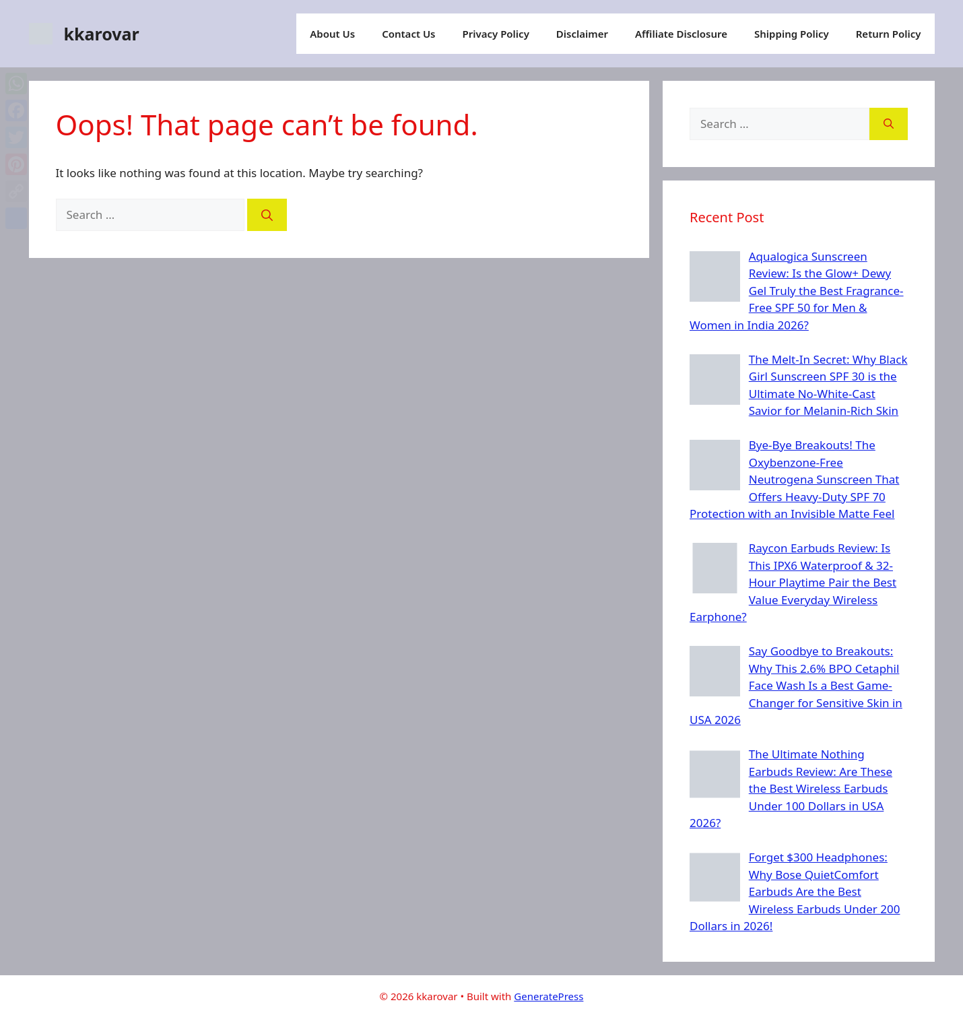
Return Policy (888, 33)
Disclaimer (582, 33)
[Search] (267, 215)
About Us (332, 33)
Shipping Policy (791, 33)
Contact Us (408, 33)
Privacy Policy (496, 33)
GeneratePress (548, 996)
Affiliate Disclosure (681, 33)
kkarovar (101, 33)
